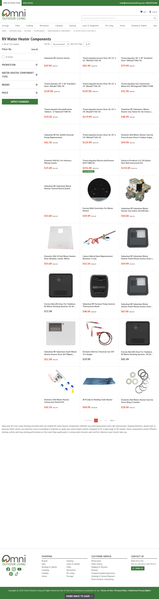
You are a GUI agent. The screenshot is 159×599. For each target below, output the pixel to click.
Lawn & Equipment (90, 26)
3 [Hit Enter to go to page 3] (105, 532)
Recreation (44, 26)
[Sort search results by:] (60, 45)
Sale (155, 26)
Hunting (72, 26)
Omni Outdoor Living (11, 3)
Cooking (29, 26)
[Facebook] (8, 569)
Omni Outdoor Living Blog (102, 579)
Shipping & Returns (99, 567)
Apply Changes (20, 102)
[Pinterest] (11, 573)
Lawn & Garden (73, 564)
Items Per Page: (76, 45)
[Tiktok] (16, 573)
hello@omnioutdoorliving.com (132, 3)
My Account (96, 561)
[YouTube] (19, 569)
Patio (17, 26)
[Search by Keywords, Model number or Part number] (118, 18)
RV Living (109, 26)
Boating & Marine (139, 26)
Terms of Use (107, 590)
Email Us (137, 568)
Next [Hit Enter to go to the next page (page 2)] (113, 532)
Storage (5, 26)
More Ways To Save (79, 596)
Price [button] (5, 93)
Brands (45, 561)
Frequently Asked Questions (103, 573)
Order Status (96, 564)
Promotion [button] (9, 65)
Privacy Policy (121, 590)
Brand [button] (6, 85)
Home (122, 26)
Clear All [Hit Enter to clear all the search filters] (34, 50)
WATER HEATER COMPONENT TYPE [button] (18, 75)
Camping (59, 26)
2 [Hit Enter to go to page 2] (100, 532)
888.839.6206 (151, 3)
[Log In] (153, 12)
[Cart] (143, 12)
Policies (94, 570)
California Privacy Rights (139, 590)
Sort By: (47, 45)
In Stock (9, 57)
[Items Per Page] (86, 45)
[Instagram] (14, 569)
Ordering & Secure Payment (103, 576)
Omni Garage (28, 3)
